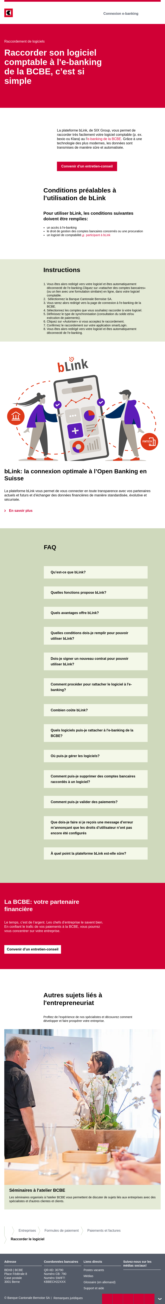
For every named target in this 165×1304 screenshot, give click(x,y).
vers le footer (160, 1299)
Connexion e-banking (123, 13)
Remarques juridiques (68, 1298)
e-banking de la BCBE (104, 139)
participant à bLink (98, 235)
